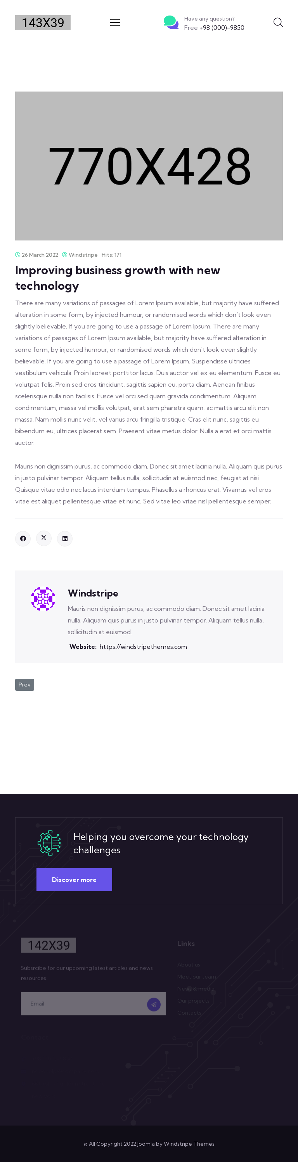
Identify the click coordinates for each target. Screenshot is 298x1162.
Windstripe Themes (189, 1143)
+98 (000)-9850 (214, 27)
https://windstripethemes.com (143, 646)
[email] (93, 1005)
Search (278, 22)
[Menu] (115, 22)
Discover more (74, 880)
